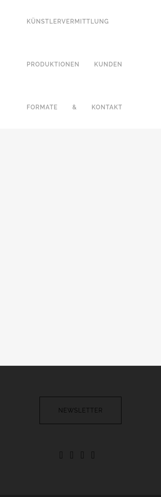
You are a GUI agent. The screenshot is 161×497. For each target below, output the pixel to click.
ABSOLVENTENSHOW (88, 482)
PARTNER (137, 482)
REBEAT (40, 482)
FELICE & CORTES (109, 472)
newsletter (80, 362)
